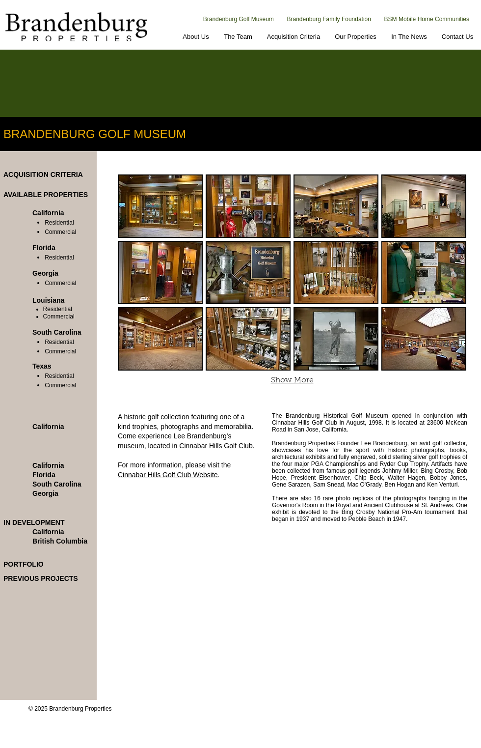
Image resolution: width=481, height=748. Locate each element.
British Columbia (59, 541)
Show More (292, 380)
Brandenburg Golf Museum (238, 19)
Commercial (60, 232)
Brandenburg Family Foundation (329, 19)
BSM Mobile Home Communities (426, 19)
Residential (59, 222)
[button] (160, 206)
